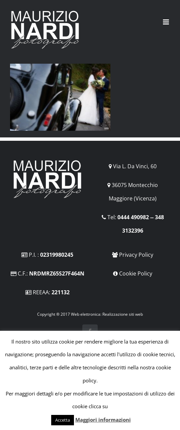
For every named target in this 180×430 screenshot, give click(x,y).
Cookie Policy (135, 273)
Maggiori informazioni (103, 419)
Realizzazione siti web (122, 314)
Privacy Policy (136, 254)
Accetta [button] (62, 420)
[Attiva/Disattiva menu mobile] (166, 21)
